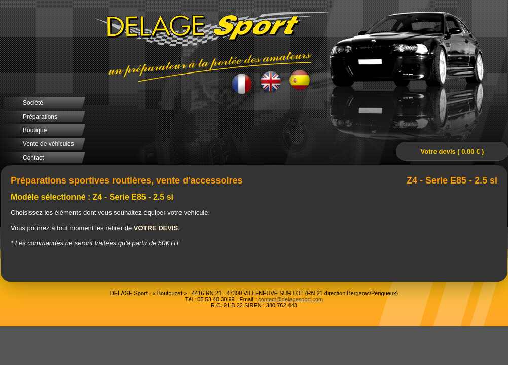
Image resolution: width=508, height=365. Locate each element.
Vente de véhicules (48, 144)
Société (33, 102)
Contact (33, 157)
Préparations (40, 116)
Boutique (35, 130)
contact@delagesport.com (290, 299)
